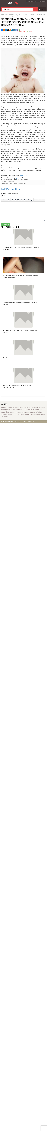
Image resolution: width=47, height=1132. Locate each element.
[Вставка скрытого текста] (41, 200)
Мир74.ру (4, 14)
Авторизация (31, 1)
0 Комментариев (8, 183)
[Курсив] (6, 200)
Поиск (41, 9)
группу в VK (18, 178)
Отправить (5, 224)
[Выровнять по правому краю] (18, 200)
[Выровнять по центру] (15, 200)
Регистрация (41, 1)
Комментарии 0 (10, 189)
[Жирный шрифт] (3, 200)
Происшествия (12, 14)
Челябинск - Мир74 (16, 421)
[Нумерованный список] (24, 200)
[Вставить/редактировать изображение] (31, 200)
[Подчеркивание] (9, 200)
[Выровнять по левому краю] (12, 200)
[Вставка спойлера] (38, 200)
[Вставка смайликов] (28, 200)
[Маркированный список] (21, 200)
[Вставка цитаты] (35, 200)
